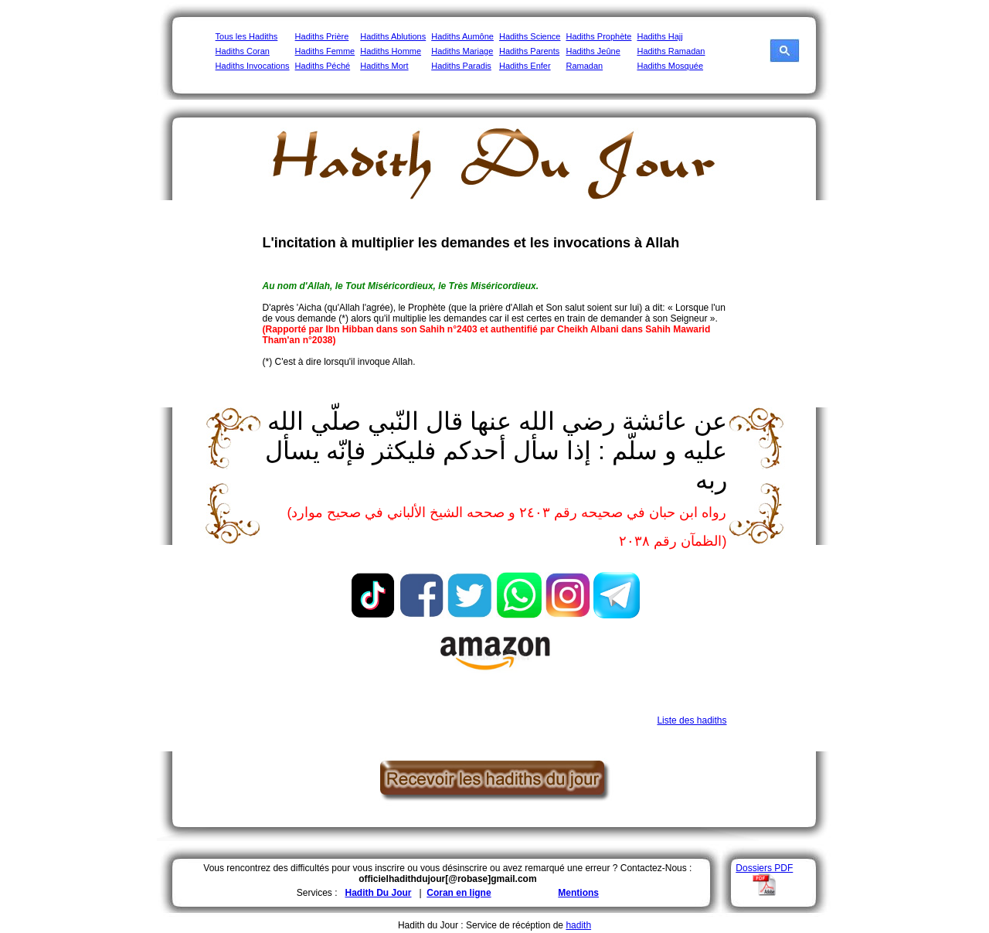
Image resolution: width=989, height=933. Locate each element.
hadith (578, 925)
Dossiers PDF (764, 868)
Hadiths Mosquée (670, 65)
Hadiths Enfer (525, 65)
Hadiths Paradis (461, 65)
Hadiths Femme (325, 51)
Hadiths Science (530, 36)
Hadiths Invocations (253, 65)
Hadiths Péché (323, 65)
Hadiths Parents (529, 51)
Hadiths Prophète (598, 36)
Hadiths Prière (322, 36)
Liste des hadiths (691, 720)
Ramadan (584, 65)
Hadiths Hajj (659, 36)
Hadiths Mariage (462, 51)
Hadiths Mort (384, 65)
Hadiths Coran (243, 51)
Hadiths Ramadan (671, 51)
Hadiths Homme (390, 51)
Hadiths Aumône (462, 36)
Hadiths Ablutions (393, 36)
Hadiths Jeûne (593, 51)
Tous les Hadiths (247, 36)
